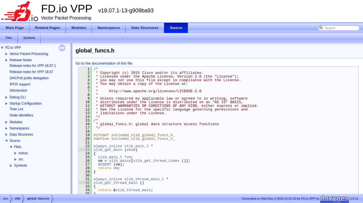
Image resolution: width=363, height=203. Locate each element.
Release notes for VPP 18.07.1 (33, 66)
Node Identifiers (21, 115)
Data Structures (21, 134)
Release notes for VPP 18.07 (31, 72)
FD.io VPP (13, 48)
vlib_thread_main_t (144, 179)
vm (129, 157)
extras (23, 153)
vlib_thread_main (133, 190)
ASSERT (104, 164)
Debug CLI (18, 97)
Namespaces (19, 128)
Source (15, 141)
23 (84, 149)
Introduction (18, 90)
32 (84, 182)
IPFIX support (20, 84)
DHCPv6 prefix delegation (29, 78)
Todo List (16, 109)
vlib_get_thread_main (116, 182)
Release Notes (21, 60)
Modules (16, 122)
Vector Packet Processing (29, 54)
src (21, 159)
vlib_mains (120, 160)
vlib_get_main (108, 149)
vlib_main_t (136, 146)
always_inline (108, 146)
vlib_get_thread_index (156, 160)
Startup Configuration (25, 103)
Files (17, 147)
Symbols (20, 165)
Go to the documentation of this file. (104, 63)
